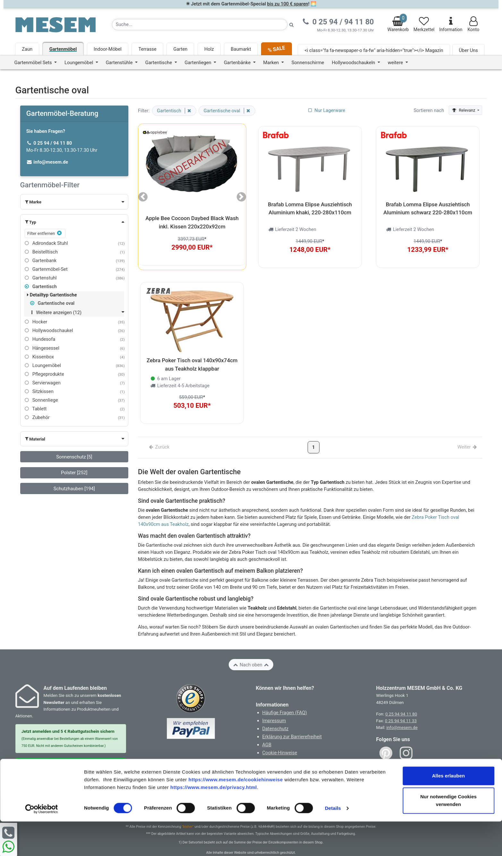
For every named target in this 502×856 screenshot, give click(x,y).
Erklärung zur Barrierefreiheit (292, 726)
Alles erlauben (448, 810)
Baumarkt (241, 49)
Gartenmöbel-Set (46, 269)
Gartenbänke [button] (238, 62)
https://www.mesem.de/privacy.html (213, 822)
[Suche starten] (291, 24)
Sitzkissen (39, 391)
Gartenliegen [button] (199, 62)
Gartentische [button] (159, 62)
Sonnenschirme (308, 62)
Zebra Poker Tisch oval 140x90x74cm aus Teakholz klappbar (191, 357)
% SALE (276, 49)
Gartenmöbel (63, 49)
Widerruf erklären (282, 759)
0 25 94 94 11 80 (401, 703)
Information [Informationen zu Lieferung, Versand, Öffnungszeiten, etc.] (450, 24)
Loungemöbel (43, 365)
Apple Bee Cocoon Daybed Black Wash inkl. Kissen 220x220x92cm (192, 222)
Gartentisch (41, 286)
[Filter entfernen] (188, 111)
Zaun (27, 49)
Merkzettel (423, 24)
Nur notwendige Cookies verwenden (448, 835)
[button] (74, 201)
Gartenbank (41, 260)
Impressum (274, 711)
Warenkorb (398, 23)
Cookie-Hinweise (279, 742)
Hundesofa (40, 339)
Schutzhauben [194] (74, 489)
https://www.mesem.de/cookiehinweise (235, 814)
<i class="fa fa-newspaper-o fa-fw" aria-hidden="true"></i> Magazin (373, 50)
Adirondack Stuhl (46, 243)
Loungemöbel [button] (79, 62)
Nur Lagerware (326, 110)
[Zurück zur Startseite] (55, 24)
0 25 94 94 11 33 (401, 710)
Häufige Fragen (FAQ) (284, 703)
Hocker (36, 322)
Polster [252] (74, 472)
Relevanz (463, 110)
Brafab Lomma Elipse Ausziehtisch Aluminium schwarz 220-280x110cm (427, 206)
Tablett (36, 409)
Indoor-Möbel (108, 49)
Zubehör (37, 417)
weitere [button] (396, 62)
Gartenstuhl (41, 278)
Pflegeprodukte (44, 374)
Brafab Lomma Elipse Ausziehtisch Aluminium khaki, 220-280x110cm (310, 206)
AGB (267, 734)
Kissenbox (39, 357)
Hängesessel (42, 348)
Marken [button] (271, 62)
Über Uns (468, 50)
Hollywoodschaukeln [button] (354, 62)
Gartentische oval (52, 303)
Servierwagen (43, 383)
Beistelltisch (41, 252)
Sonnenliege (41, 400)
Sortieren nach (429, 110)
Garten (180, 49)
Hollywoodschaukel (49, 330)
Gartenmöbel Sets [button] (33, 62)
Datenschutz (275, 718)
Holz (209, 49)
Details (333, 842)
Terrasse (147, 49)
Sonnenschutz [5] (74, 457)
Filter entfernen (45, 233)
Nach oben (251, 654)
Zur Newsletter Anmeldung (70, 754)
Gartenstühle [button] (120, 62)
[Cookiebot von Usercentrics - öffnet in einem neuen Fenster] (41, 843)
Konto (473, 24)
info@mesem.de (401, 717)
